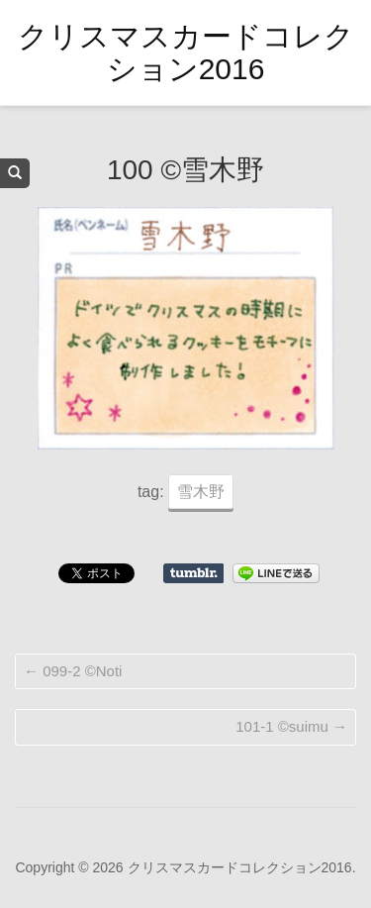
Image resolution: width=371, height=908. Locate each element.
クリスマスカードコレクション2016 (186, 52)
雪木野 (201, 491)
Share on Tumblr (193, 573)
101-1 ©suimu (291, 726)
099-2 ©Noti (73, 670)
